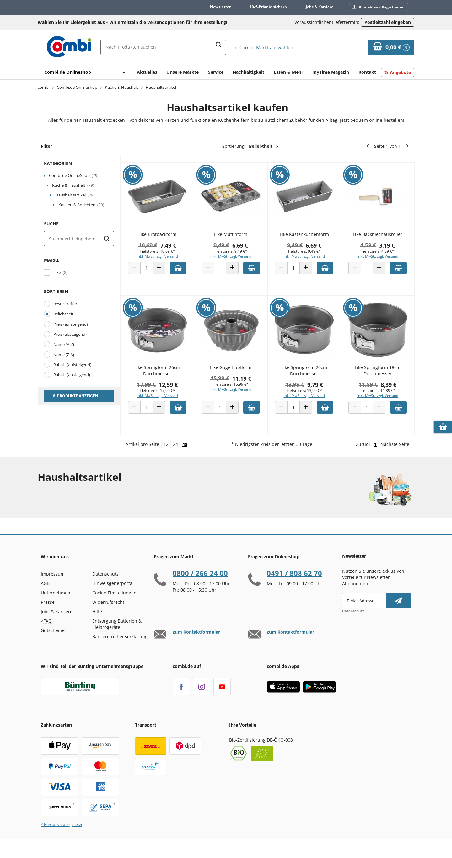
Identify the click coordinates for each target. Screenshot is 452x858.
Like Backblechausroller (379, 237)
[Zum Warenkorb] (391, 47)
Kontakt (367, 72)
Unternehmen (55, 605)
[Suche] (79, 238)
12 (166, 456)
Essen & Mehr (288, 72)
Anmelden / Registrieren (378, 7)
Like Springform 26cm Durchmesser (165, 373)
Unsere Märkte (182, 72)
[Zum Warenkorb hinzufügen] (186, 271)
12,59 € (176, 387)
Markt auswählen (274, 47)
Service (215, 72)
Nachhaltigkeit (248, 72)
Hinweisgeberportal (113, 595)
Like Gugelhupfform (236, 370)
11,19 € (247, 381)
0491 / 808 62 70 (294, 585)
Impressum (53, 586)
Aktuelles (147, 72)
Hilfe (97, 624)
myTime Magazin (330, 72)
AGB (45, 595)
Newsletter (220, 6)
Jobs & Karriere (319, 6)
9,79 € (318, 387)
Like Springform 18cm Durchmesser (379, 373)
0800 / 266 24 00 (200, 585)
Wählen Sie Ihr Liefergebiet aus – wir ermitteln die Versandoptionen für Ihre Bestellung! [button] (132, 22)
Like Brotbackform (166, 237)
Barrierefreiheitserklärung (120, 649)
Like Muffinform (236, 237)
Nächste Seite (394, 456)
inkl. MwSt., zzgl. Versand (165, 259)
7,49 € (176, 248)
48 (184, 456)
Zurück (363, 456)
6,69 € (246, 248)
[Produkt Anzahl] (154, 271)
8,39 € (390, 387)
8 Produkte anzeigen (75, 396)
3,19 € (388, 248)
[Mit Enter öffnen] (85, 72)
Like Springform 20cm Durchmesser (308, 373)
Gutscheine (53, 643)
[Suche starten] (106, 238)
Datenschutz (105, 586)
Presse (48, 614)
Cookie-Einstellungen (114, 605)
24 (175, 456)
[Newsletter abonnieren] (398, 612)
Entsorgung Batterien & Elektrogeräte (117, 636)
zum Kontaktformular (196, 644)
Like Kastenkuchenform (307, 237)
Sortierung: (250, 146)
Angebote (400, 72)
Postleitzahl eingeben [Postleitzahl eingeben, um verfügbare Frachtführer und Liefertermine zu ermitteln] (387, 22)
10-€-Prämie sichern (268, 6)
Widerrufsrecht (108, 614)
